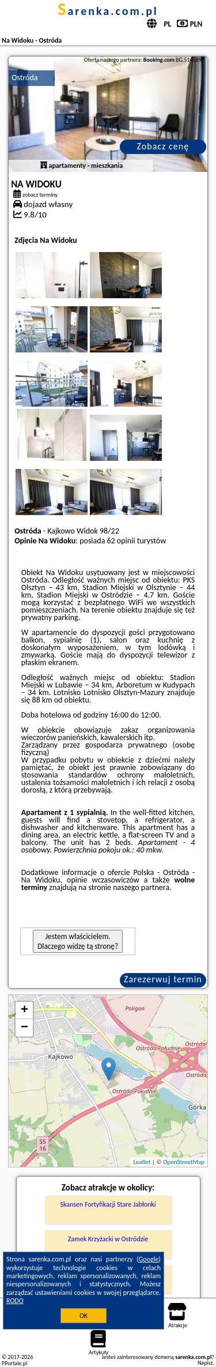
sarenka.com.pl (108, 11)
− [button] (24, 1027)
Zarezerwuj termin (163, 979)
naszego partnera (141, 887)
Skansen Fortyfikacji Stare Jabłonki (108, 1204)
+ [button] (24, 1010)
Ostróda (24, 77)
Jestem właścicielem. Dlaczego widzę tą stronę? (77, 941)
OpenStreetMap (183, 1162)
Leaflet (141, 1162)
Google (149, 1259)
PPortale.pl (14, 1363)
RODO (15, 1301)
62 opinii (121, 541)
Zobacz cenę (163, 146)
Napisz (205, 1362)
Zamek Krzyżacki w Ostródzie (108, 1239)
